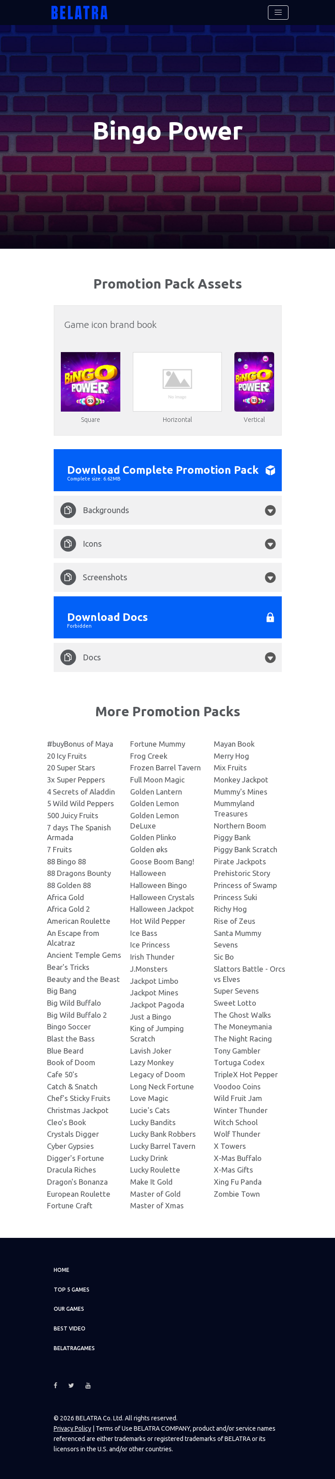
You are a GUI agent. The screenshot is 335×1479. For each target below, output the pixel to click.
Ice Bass (143, 933)
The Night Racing (243, 1038)
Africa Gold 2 (68, 909)
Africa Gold (65, 897)
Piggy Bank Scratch (245, 849)
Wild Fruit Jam (238, 1098)
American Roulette (78, 921)
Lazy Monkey (152, 1062)
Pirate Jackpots (240, 861)
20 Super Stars (71, 767)
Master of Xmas (157, 1205)
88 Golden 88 (69, 885)
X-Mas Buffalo (238, 1158)
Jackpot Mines (154, 992)
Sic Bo (224, 956)
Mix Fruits (230, 767)
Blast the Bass (71, 1038)
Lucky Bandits (153, 1122)
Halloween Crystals (162, 897)
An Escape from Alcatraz (73, 938)
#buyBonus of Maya (80, 744)
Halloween (148, 873)
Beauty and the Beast (83, 979)
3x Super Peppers (76, 779)
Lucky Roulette (155, 1169)
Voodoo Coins (237, 1086)
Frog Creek (148, 756)
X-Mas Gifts (233, 1169)
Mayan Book (234, 744)
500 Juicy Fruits (72, 815)
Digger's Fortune (75, 1158)
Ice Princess (150, 944)
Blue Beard (65, 1050)
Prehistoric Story (242, 873)
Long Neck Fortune (162, 1086)
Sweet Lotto (235, 1003)
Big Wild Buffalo (74, 1003)
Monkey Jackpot (241, 779)
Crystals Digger (73, 1134)
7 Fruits (59, 849)
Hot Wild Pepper (157, 921)
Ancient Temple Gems (84, 955)
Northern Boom (240, 825)
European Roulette (78, 1194)
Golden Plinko (153, 837)
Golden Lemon (154, 803)
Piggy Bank (232, 837)
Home (61, 1270)
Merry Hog (231, 756)
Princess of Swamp (245, 885)
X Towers (230, 1146)
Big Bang (61, 990)
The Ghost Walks (242, 1015)
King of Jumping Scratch (157, 1033)
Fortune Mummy (157, 744)
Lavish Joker (150, 1050)
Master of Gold (155, 1194)
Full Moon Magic (157, 779)
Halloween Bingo (158, 885)
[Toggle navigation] (278, 12)
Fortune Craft (70, 1205)
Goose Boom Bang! (162, 861)
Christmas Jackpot (78, 1110)
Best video (69, 1328)
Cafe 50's (62, 1074)
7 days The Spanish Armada (79, 832)
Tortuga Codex (239, 1062)
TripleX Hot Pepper (246, 1074)
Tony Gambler (237, 1050)
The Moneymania (243, 1026)
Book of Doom (71, 1062)
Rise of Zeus (234, 921)
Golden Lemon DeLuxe (154, 820)
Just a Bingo (150, 1016)
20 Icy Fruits (67, 756)
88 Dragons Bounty (79, 873)
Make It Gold (151, 1181)
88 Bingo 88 (66, 861)
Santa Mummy (237, 933)
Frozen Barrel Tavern (165, 767)
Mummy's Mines (240, 791)
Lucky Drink (149, 1158)
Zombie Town (237, 1194)
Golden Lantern (156, 791)
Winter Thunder (240, 1110)
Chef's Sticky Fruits (78, 1098)
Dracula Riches (71, 1169)
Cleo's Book (66, 1122)
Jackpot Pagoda (157, 1004)
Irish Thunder (152, 956)
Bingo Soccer (69, 1026)
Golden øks (149, 849)
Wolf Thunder (237, 1134)
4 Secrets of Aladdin (81, 791)
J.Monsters (149, 969)
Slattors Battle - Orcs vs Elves (249, 974)
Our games (69, 1309)
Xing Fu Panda (238, 1181)
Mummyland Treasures (234, 808)
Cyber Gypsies (70, 1146)
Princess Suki (235, 897)
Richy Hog (230, 909)
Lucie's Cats (150, 1110)
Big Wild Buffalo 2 (77, 1015)
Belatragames (74, 1348)
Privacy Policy (72, 1428)
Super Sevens (236, 990)
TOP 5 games (71, 1289)
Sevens (226, 944)
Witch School (236, 1122)
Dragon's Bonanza (77, 1181)
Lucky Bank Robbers (163, 1134)
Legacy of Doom (157, 1074)
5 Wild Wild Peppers (80, 803)
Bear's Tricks (68, 967)
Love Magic (149, 1098)
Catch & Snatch (72, 1086)
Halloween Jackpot (162, 909)
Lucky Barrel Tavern (162, 1146)
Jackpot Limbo (154, 981)
